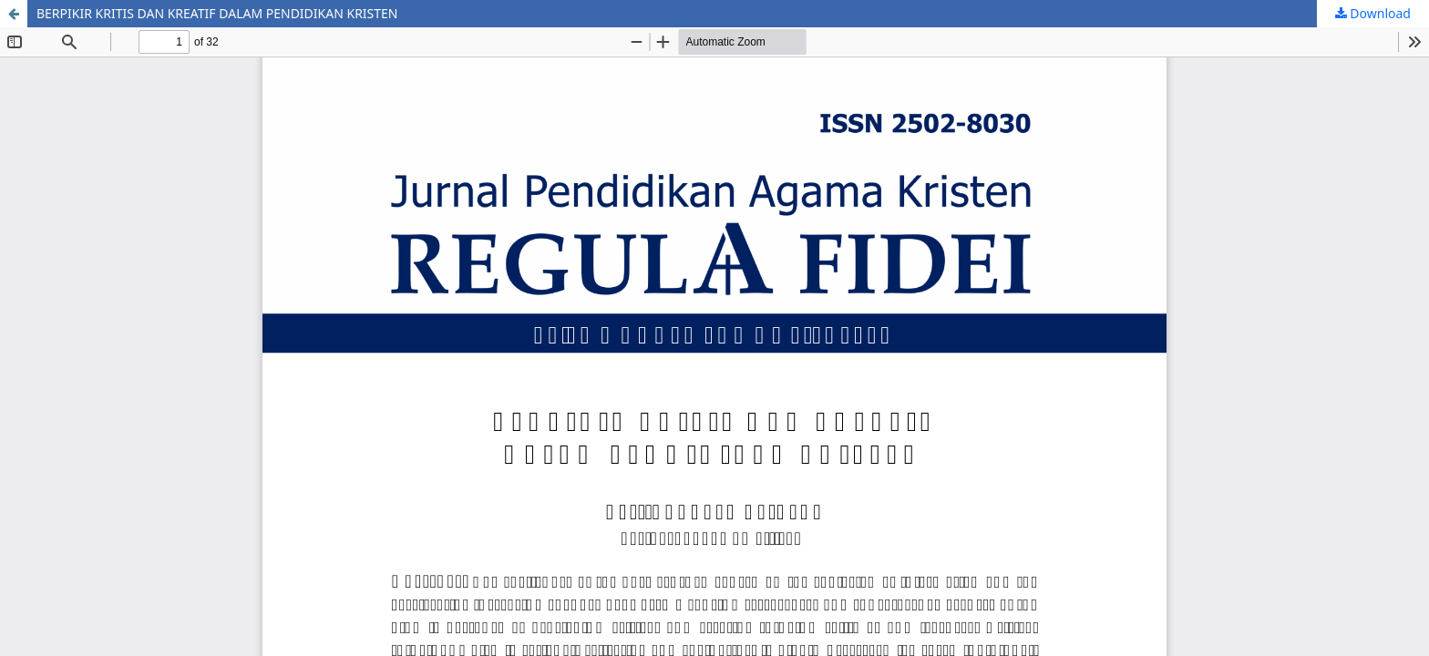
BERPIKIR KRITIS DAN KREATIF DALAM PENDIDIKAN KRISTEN (217, 13)
